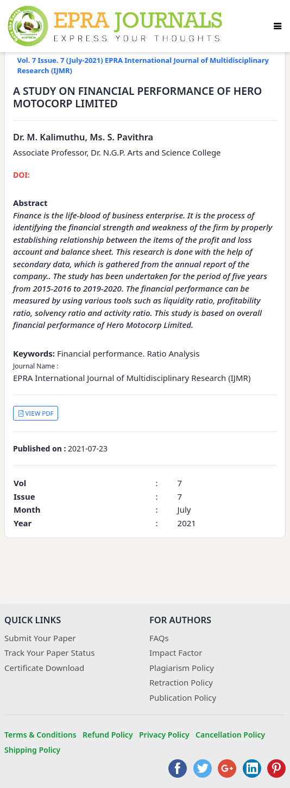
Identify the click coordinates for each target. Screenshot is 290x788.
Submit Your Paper (40, 637)
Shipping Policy (32, 750)
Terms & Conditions (40, 734)
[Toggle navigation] (277, 26)
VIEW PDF (36, 413)
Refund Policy (108, 734)
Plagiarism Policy (181, 667)
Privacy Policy (164, 734)
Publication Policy (182, 697)
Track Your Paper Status (49, 652)
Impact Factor (175, 652)
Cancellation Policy (230, 734)
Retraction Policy (181, 682)
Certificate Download (44, 667)
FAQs (159, 637)
